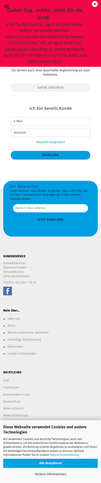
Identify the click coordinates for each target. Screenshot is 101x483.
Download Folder (14, 267)
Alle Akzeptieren (50, 463)
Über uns (14, 319)
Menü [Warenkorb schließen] (6, 6)
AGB (6, 380)
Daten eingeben (50, 88)
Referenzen (15, 347)
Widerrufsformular (15, 415)
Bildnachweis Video (16, 395)
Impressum (11, 387)
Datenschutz (11, 401)
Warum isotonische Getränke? (28, 332)
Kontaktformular (14, 263)
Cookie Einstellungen (22, 353)
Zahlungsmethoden (16, 276)
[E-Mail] (50, 121)
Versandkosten (13, 272)
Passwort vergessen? (50, 142)
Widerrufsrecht (13, 408)
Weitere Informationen (50, 474)
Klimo (11, 326)
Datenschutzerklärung (64, 454)
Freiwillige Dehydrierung (24, 340)
